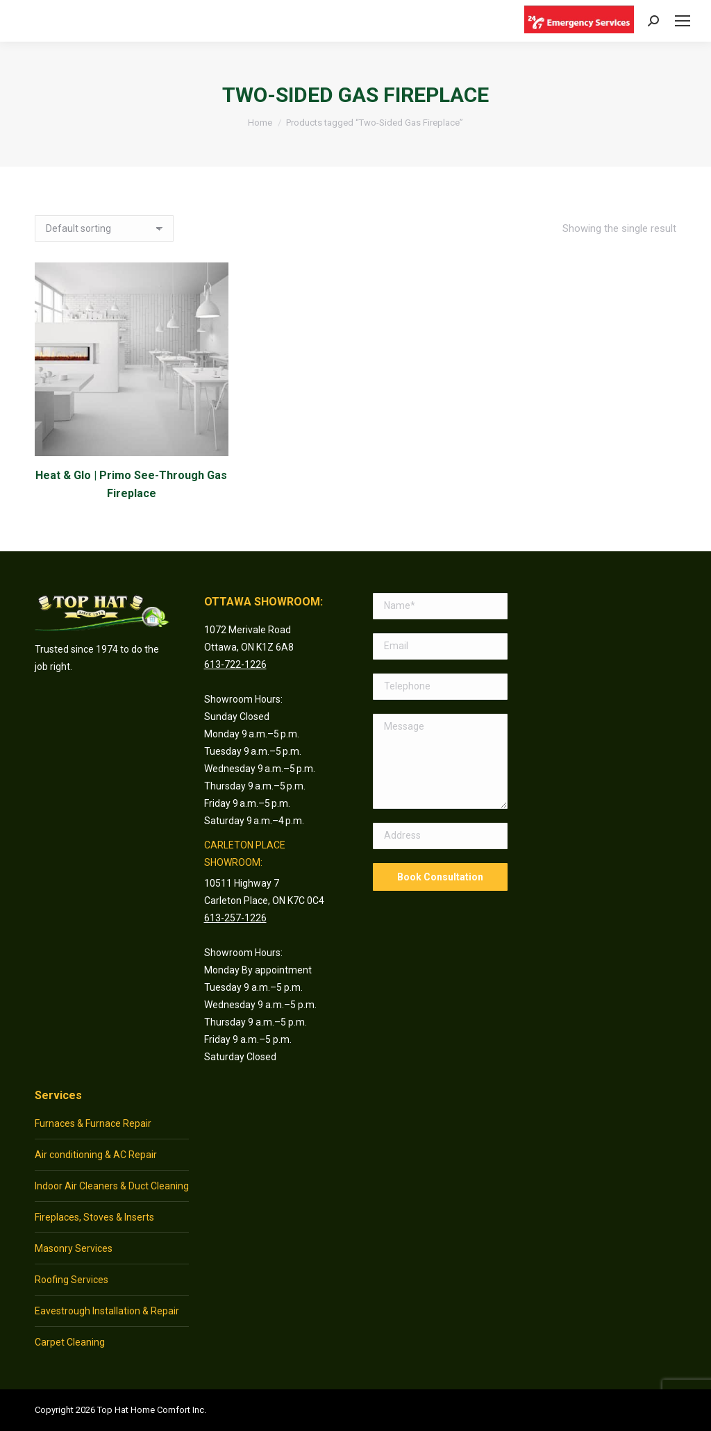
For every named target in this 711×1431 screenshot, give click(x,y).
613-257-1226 (235, 917)
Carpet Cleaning (70, 1342)
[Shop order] (104, 228)
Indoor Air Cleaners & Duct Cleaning (112, 1185)
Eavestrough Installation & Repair (107, 1310)
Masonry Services (73, 1248)
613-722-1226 (235, 664)
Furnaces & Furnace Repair (93, 1123)
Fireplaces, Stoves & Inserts (94, 1217)
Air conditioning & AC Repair (96, 1154)
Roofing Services (71, 1279)
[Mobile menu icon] (682, 21)
